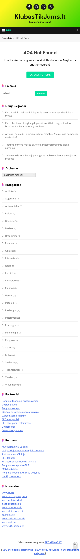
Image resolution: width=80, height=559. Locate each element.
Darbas (9, 228)
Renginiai (10, 340)
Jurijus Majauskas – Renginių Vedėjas (23, 450)
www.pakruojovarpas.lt (14, 496)
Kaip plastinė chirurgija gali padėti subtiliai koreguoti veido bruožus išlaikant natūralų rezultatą (38, 125)
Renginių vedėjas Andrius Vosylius (21, 472)
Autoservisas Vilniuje (13, 454)
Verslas (9, 377)
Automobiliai (12, 206)
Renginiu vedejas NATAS (15, 465)
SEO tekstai (8, 458)
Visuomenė (11, 384)
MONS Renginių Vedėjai (15, 446)
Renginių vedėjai (11, 408)
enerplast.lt (8, 514)
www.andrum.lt (10, 522)
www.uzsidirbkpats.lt (13, 518)
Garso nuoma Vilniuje (14, 415)
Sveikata (10, 362)
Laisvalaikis (11, 280)
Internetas (11, 258)
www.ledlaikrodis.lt (12, 500)
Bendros (10, 221)
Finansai (9, 243)
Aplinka (9, 191)
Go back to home (40, 74)
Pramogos (10, 325)
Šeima (8, 347)
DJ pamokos (8, 426)
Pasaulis (9, 302)
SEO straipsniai (10, 419)
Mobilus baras (10, 469)
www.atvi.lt (8, 492)
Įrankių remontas (11, 476)
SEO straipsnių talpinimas (16, 423)
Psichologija (12, 332)
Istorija (9, 265)
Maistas (9, 288)
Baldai (8, 213)
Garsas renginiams (12, 430)
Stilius (8, 355)
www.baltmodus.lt (12, 507)
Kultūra (9, 273)
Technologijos (12, 369)
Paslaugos (11, 310)
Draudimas (11, 236)
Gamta (9, 250)
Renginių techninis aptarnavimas (20, 401)
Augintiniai (11, 198)
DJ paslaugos (9, 404)
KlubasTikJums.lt (40, 17)
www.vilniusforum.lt (12, 511)
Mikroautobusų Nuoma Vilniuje (19, 461)
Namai (8, 295)
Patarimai (10, 317)
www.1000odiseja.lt (13, 526)
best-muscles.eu (11, 503)
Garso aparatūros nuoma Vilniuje (20, 412)
